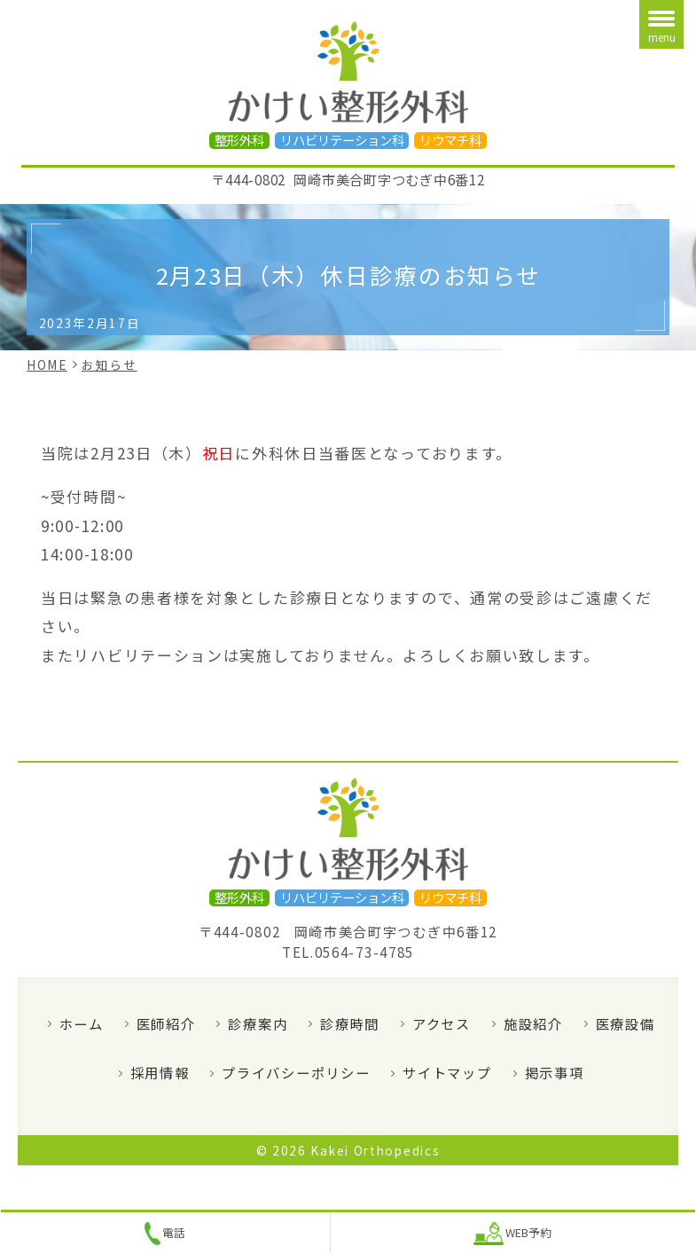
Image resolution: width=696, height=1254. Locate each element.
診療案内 (257, 1023)
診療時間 (349, 1023)
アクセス (441, 1023)
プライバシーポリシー (296, 1072)
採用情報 (160, 1072)
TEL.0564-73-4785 (348, 951)
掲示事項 (554, 1072)
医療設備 (625, 1023)
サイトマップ (447, 1072)
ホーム (81, 1023)
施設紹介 (533, 1023)
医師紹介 (166, 1023)
